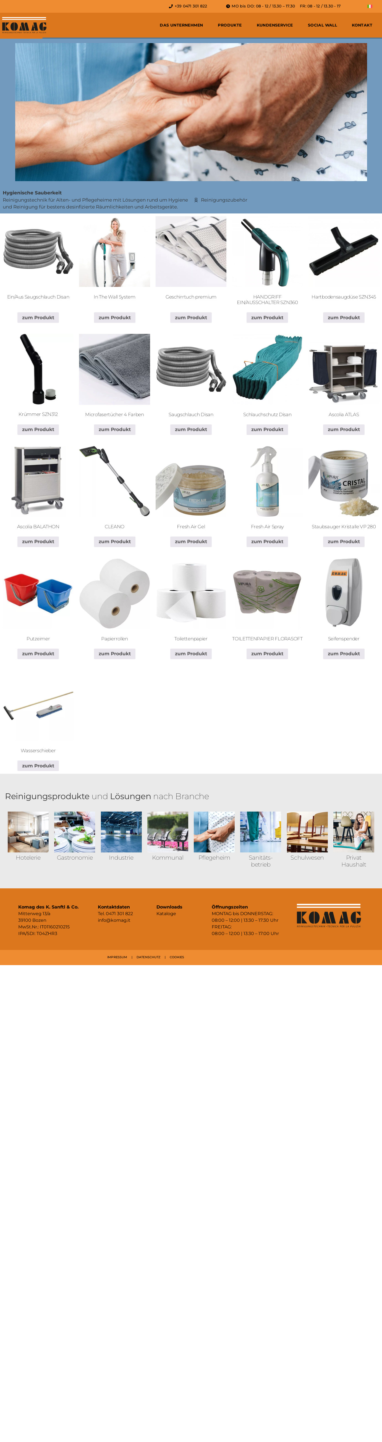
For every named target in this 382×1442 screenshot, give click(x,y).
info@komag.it (114, 920)
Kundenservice (275, 25)
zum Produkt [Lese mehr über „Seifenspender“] (344, 653)
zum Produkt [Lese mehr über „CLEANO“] (115, 541)
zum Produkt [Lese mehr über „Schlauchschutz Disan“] (267, 429)
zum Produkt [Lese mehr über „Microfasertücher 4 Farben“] (115, 429)
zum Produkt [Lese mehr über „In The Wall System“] (115, 317)
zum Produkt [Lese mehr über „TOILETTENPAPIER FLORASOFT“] (267, 653)
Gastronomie (75, 857)
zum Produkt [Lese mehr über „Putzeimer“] (38, 653)
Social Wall (322, 25)
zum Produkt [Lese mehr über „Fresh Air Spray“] (267, 541)
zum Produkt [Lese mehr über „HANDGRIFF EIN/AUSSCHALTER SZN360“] (267, 317)
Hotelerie (28, 857)
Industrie (121, 857)
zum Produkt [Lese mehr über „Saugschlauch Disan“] (191, 429)
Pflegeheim (214, 857)
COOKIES (177, 957)
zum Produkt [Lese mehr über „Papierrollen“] (115, 653)
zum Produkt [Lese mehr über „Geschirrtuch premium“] (191, 317)
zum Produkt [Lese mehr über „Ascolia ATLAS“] (344, 429)
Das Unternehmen (181, 25)
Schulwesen (307, 857)
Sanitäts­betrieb (261, 861)
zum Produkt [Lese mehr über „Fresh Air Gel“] (191, 541)
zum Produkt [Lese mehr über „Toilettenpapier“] (191, 653)
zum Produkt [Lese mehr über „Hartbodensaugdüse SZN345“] (344, 317)
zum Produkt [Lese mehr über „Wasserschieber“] (38, 765)
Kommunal (168, 857)
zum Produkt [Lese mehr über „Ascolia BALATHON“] (38, 541)
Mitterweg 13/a (34, 913)
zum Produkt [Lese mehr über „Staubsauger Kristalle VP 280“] (344, 541)
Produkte (230, 25)
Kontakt (362, 25)
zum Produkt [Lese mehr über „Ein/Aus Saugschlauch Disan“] (38, 317)
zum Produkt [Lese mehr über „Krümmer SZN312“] (38, 429)
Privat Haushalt (353, 861)
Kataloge (166, 913)
